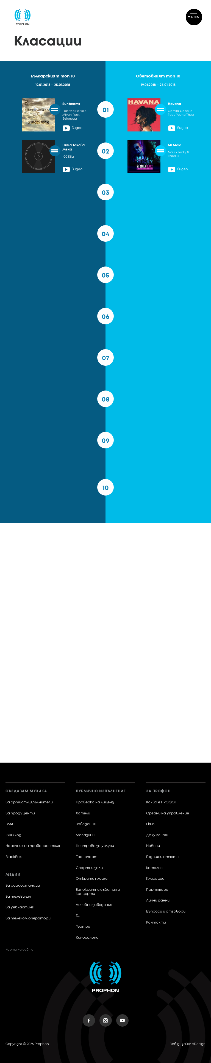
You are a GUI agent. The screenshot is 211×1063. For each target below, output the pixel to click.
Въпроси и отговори (165, 911)
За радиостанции (22, 885)
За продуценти (20, 813)
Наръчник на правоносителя (32, 846)
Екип (150, 824)
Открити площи (91, 879)
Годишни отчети (162, 857)
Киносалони (87, 938)
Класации (155, 879)
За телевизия (18, 896)
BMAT (10, 824)
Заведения (86, 824)
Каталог (154, 868)
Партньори (157, 890)
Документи (157, 835)
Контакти (156, 922)
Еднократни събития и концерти (98, 892)
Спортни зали (89, 868)
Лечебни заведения (94, 905)
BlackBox (13, 857)
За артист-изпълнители (29, 802)
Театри (83, 927)
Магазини (85, 835)
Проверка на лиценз (95, 802)
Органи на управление (167, 813)
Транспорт (86, 857)
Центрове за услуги (95, 846)
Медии (13, 875)
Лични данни (158, 900)
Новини (153, 846)
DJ (78, 916)
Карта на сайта (19, 949)
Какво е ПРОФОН (161, 802)
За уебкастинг (19, 907)
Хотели (83, 813)
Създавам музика (26, 791)
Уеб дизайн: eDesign (188, 1044)
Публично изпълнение (101, 791)
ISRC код (13, 835)
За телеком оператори (28, 918)
